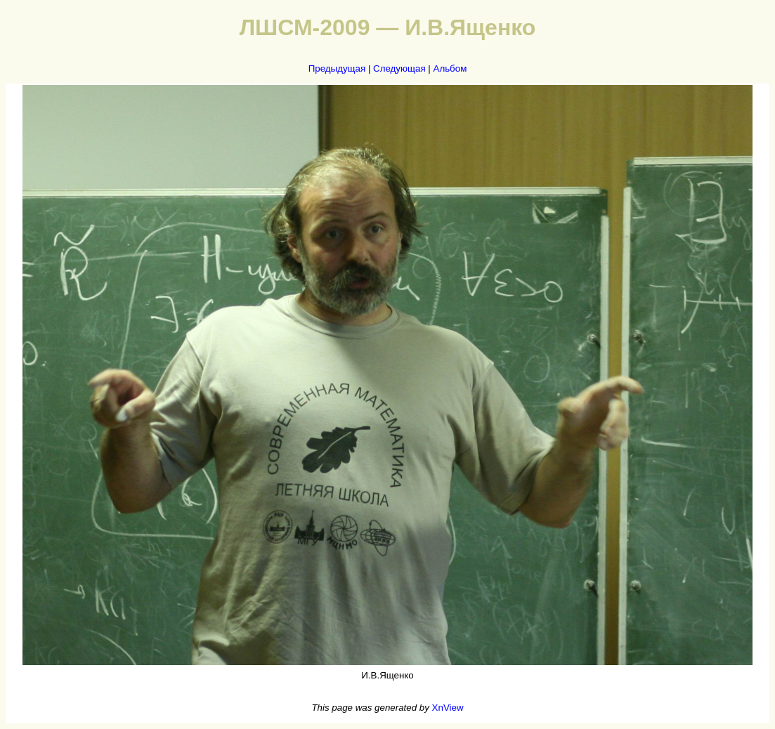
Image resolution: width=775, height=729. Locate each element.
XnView (448, 707)
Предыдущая (337, 68)
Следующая (399, 68)
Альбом (450, 68)
